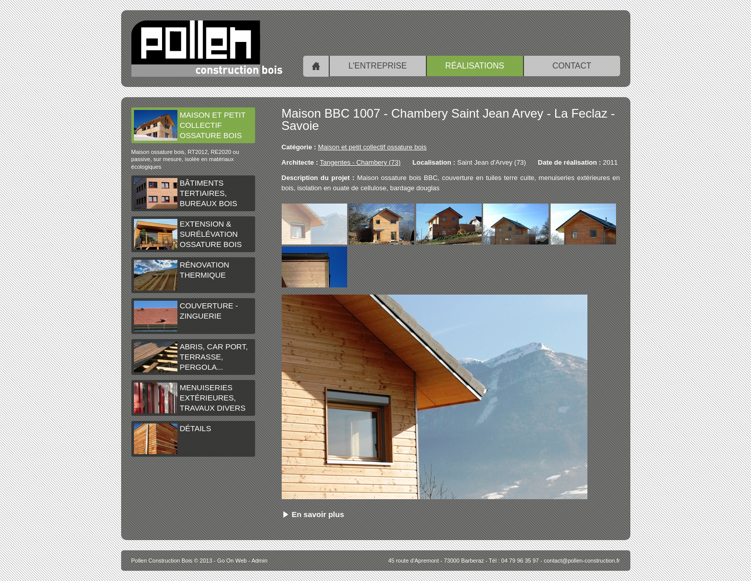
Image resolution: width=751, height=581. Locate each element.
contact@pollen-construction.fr (582, 560)
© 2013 (172, 560)
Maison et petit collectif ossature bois (190, 125)
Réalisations (474, 65)
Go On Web (232, 560)
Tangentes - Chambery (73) (360, 162)
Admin (259, 560)
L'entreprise (377, 65)
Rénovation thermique (182, 275)
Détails (172, 438)
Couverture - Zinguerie (186, 316)
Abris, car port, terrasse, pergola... (191, 357)
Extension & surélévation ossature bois (188, 234)
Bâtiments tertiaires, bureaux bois (186, 193)
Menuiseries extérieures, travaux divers (190, 398)
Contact (571, 65)
